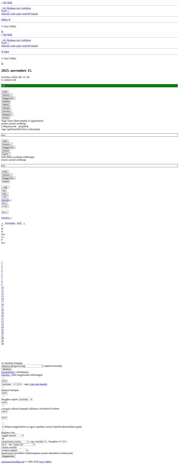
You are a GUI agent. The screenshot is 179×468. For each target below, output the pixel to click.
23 (2, 324)
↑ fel (3, 8)
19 (2, 312)
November (10, 223)
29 (2, 340)
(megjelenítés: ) (9, 372)
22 (2, 321)
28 (2, 338)
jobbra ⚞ (5, 19)
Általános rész (13, 8)
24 (2, 326)
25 (2, 329)
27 (2, 335)
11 (2, 290)
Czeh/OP (25, 13)
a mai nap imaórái (38, 384)
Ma (5, 2)
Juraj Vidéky (45, 464)
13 (2, 296)
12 (2, 293)
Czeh (12, 13)
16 (2, 304)
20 (2, 315)
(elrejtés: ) (6, 200)
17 (2, 307)
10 (2, 287)
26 (2, 332)
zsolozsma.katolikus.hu (12, 464)
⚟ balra (5, 51)
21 (2, 318)
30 (2, 343)
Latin (18, 13)
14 (2, 298)
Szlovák (5, 13)
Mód (9, 2)
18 (2, 310)
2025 (19, 223)
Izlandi (34, 13)
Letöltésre (26, 8)
